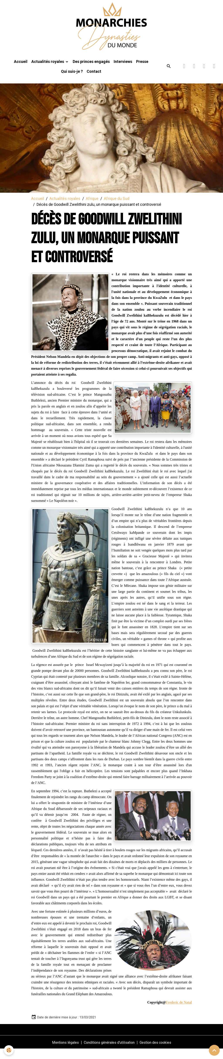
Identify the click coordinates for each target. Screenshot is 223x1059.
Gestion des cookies (160, 1052)
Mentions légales (60, 1052)
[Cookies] (9, 1050)
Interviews (123, 71)
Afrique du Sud (116, 208)
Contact (94, 81)
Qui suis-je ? (72, 81)
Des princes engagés (91, 71)
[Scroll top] (214, 1050)
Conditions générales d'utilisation (108, 1052)
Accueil (20, 71)
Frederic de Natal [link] (179, 1012)
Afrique (92, 208)
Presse (142, 71)
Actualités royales (48, 71)
